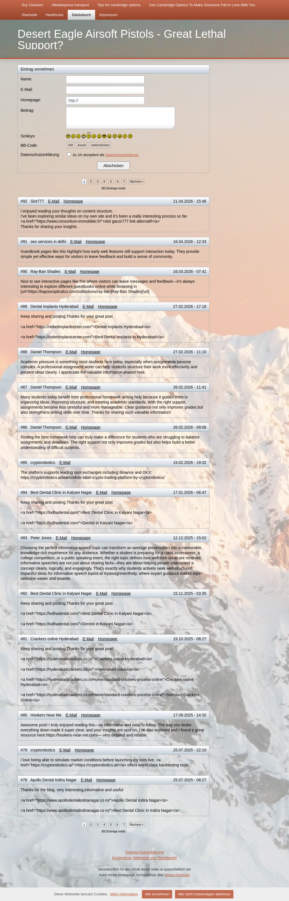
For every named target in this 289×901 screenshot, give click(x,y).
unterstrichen (100, 145)
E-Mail (54, 201)
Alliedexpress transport (70, 5)
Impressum (108, 15)
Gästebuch (81, 15)
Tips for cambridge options (119, 5)
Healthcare (55, 15)
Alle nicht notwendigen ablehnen (204, 894)
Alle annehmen (157, 894)
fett (71, 145)
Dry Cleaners (32, 5)
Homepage (73, 201)
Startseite (29, 15)
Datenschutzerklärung (144, 852)
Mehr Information (124, 894)
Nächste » (136, 181)
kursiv (82, 145)
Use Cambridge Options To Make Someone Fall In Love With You (202, 5)
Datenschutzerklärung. (122, 155)
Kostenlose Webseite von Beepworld (144, 858)
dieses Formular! (177, 875)
